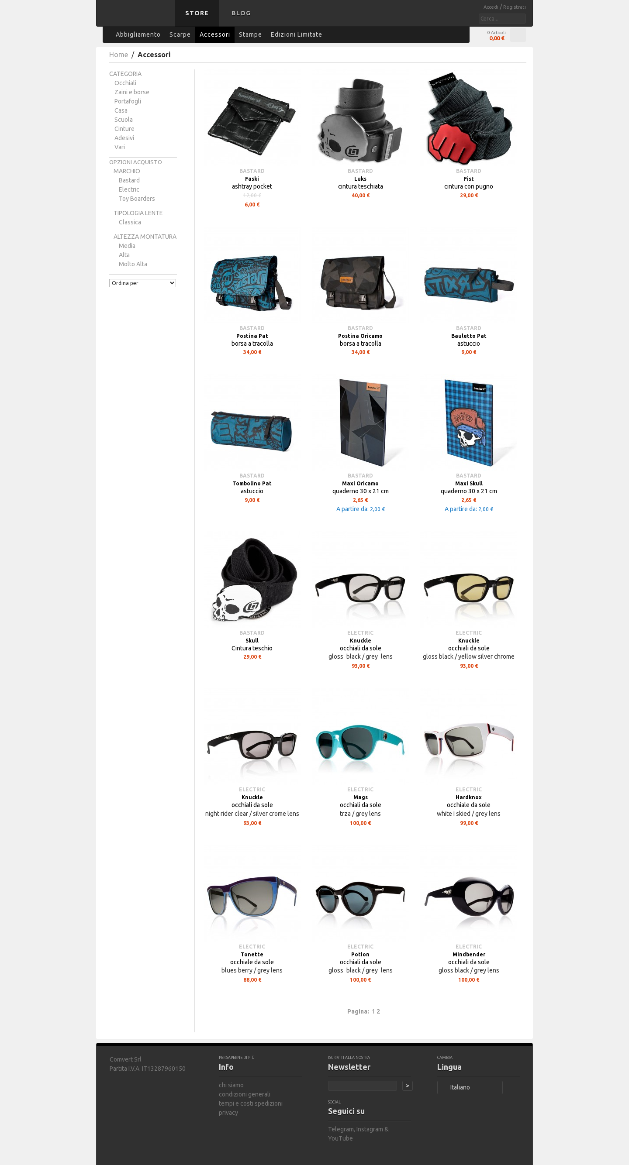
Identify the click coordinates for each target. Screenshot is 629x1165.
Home (118, 54)
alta (124, 254)
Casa (121, 110)
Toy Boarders (137, 198)
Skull (252, 640)
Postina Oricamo (360, 336)
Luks (360, 179)
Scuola (123, 119)
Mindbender (469, 954)
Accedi (492, 7)
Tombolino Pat (252, 483)
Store (197, 13)
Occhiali (125, 82)
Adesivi (124, 137)
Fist (469, 179)
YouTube (340, 1138)
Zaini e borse (131, 92)
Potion (360, 954)
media (127, 245)
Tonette (252, 954)
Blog (241, 13)
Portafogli (127, 101)
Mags (360, 797)
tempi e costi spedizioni (251, 1103)
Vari (119, 147)
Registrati (514, 7)
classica (130, 222)
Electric (129, 189)
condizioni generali (244, 1094)
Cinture (124, 128)
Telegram (341, 1129)
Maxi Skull (469, 483)
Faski (252, 179)
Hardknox (469, 797)
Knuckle (360, 640)
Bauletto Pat (469, 336)
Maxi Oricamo (360, 483)
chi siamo (231, 1085)
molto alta (133, 264)
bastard (129, 180)
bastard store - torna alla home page (137, 19)
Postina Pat (252, 336)
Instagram (369, 1129)
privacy (228, 1112)
